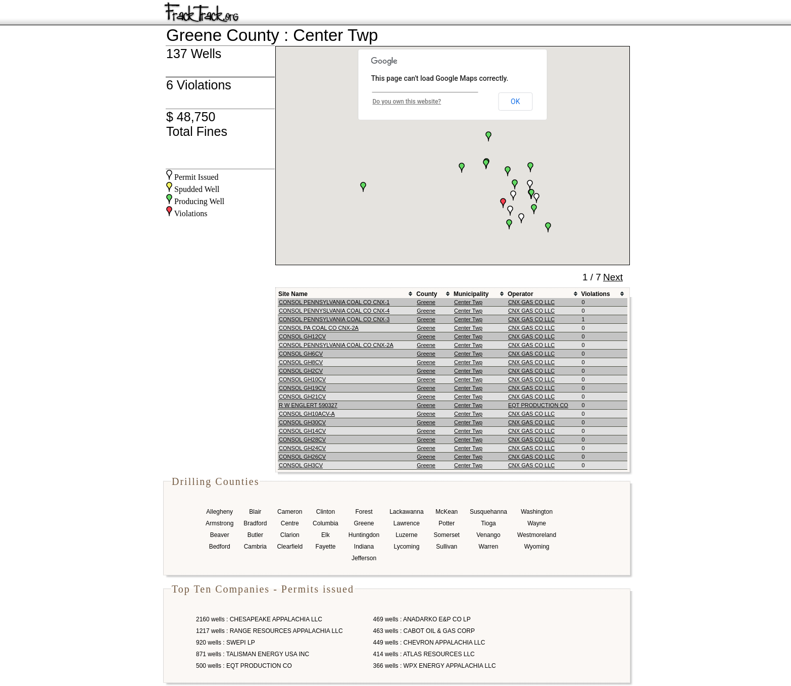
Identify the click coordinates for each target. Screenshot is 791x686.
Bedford (219, 546)
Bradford (255, 523)
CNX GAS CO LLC (531, 302)
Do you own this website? (407, 101)
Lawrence (406, 523)
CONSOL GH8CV (301, 362)
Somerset (447, 534)
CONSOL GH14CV (302, 431)
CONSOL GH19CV (302, 388)
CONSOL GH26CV (302, 457)
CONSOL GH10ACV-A (307, 414)
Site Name (293, 294)
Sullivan (446, 546)
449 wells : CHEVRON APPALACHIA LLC (429, 642)
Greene (426, 302)
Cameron (289, 511)
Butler (255, 534)
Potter (446, 523)
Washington (537, 511)
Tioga (488, 523)
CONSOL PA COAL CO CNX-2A (319, 328)
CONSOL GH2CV (301, 371)
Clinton (325, 511)
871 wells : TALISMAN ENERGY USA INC (252, 654)
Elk (325, 534)
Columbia (325, 523)
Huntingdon (364, 534)
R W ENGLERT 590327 (308, 405)
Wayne (536, 523)
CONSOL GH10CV (302, 379)
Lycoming (406, 546)
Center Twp (468, 302)
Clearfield (290, 546)
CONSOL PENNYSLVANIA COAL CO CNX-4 (334, 311)
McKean (446, 511)
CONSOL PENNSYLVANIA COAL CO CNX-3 (334, 319)
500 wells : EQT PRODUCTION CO (244, 665)
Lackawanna (406, 511)
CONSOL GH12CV (302, 336)
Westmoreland (536, 534)
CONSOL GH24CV (302, 448)
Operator (520, 294)
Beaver (219, 534)
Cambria (255, 546)
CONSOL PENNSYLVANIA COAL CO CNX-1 (334, 302)
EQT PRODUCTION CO (538, 405)
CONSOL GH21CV (302, 397)
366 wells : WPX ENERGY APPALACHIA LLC (434, 665)
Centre (290, 523)
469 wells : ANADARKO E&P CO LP (422, 619)
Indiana (364, 546)
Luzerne (406, 534)
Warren (489, 546)
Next (613, 277)
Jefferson (364, 558)
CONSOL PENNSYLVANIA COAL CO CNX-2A (336, 345)
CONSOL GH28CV (302, 439)
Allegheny (219, 511)
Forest (363, 511)
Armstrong (219, 523)
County (426, 294)
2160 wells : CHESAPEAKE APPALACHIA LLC (259, 619)
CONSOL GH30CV (302, 422)
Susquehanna (488, 511)
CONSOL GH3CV (301, 465)
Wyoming (537, 546)
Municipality (471, 294)
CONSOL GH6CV (301, 354)
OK (515, 101)
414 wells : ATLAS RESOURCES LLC (424, 654)
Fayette (325, 546)
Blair (255, 511)
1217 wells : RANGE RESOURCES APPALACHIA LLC (269, 630)
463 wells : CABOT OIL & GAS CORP (424, 630)
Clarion (290, 534)
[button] (515, 184)
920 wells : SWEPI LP (225, 642)
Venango (488, 534)
